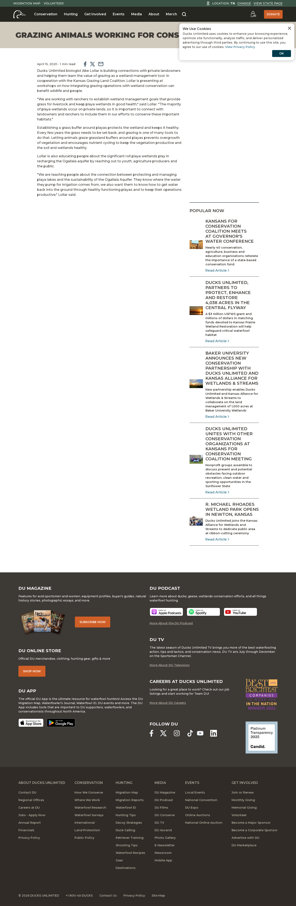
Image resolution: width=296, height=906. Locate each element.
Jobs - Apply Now (31, 815)
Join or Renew (243, 792)
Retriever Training (130, 838)
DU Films (161, 807)
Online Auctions (197, 815)
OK (281, 53)
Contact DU (27, 792)
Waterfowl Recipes (130, 853)
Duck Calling (125, 830)
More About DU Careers (168, 703)
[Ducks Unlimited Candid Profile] (262, 737)
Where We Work (87, 800)
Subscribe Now (92, 622)
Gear (119, 860)
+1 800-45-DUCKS (79, 895)
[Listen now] (166, 612)
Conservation (45, 14)
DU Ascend (163, 830)
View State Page (268, 3)
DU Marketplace (244, 845)
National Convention (201, 800)
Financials (26, 830)
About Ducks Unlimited (41, 783)
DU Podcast (164, 800)
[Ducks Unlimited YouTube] (200, 733)
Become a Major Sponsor (251, 823)
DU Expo (191, 807)
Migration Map (26, 3)
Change (244, 3)
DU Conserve (165, 815)
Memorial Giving (244, 807)
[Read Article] (224, 246)
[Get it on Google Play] (61, 723)
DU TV (159, 823)
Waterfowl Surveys (89, 815)
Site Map (158, 895)
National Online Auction (203, 823)
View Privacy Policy (240, 47)
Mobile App (163, 860)
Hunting (71, 14)
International (84, 823)
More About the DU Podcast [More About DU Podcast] (171, 623)
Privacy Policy (29, 838)
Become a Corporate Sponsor (255, 830)
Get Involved (95, 14)
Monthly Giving (243, 800)
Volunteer (54, 3)
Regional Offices (31, 800)
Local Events (195, 792)
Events (118, 14)
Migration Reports (130, 800)
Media (136, 14)
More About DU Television (170, 665)
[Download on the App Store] (31, 723)
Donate (273, 14)
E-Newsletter (165, 845)
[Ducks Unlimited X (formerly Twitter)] (163, 733)
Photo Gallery (165, 838)
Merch (171, 14)
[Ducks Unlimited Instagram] (176, 733)
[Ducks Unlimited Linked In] (213, 733)
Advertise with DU (245, 838)
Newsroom (163, 853)
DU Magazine (165, 792)
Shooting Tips (127, 845)
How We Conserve (88, 792)
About (154, 14)
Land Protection (87, 830)
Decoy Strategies (129, 823)
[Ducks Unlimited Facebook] (151, 733)
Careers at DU (29, 807)
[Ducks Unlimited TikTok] (190, 733)
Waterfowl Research (90, 807)
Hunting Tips (126, 815)
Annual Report (29, 823)
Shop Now (32, 671)
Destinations (126, 868)
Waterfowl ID (126, 807)
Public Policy (84, 838)
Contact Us (108, 895)
